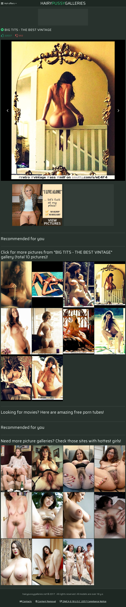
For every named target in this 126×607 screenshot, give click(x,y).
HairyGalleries (63, 3)
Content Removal (46, 601)
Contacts (26, 601)
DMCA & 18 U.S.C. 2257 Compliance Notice (83, 601)
